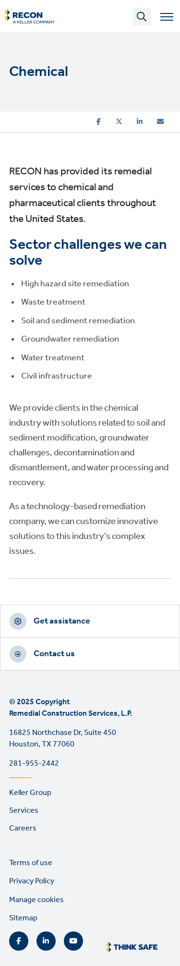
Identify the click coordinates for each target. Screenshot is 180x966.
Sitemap (23, 918)
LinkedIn (46, 941)
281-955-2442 (34, 763)
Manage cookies (36, 900)
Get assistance (62, 621)
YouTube (73, 941)
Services (23, 810)
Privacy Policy (31, 881)
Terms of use (30, 863)
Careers (22, 828)
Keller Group (30, 792)
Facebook (18, 941)
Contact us (54, 654)
